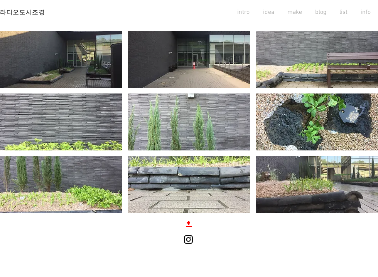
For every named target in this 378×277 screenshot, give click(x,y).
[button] (61, 59)
